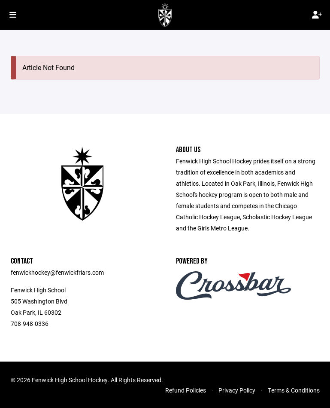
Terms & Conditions (294, 390)
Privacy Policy (236, 390)
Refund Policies (185, 390)
